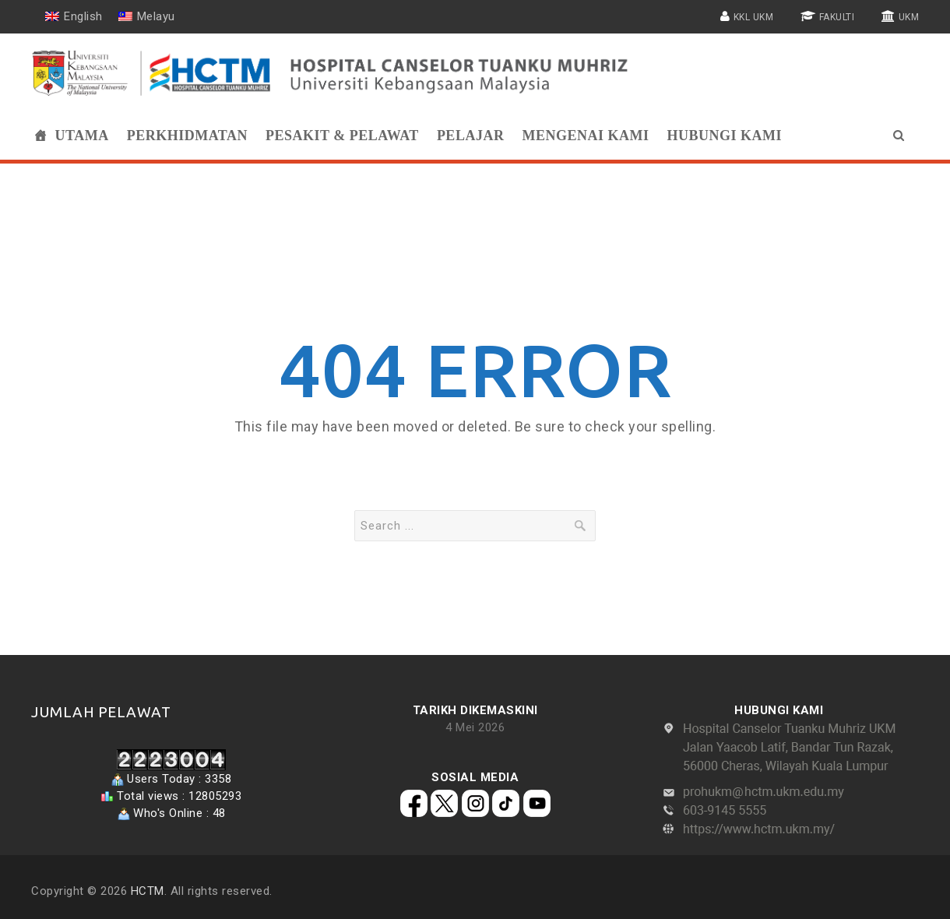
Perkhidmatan (187, 135)
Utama (82, 135)
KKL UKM (754, 17)
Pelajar (471, 135)
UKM (909, 17)
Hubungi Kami (724, 135)
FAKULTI (837, 17)
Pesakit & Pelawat (342, 135)
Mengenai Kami (585, 135)
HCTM (147, 891)
